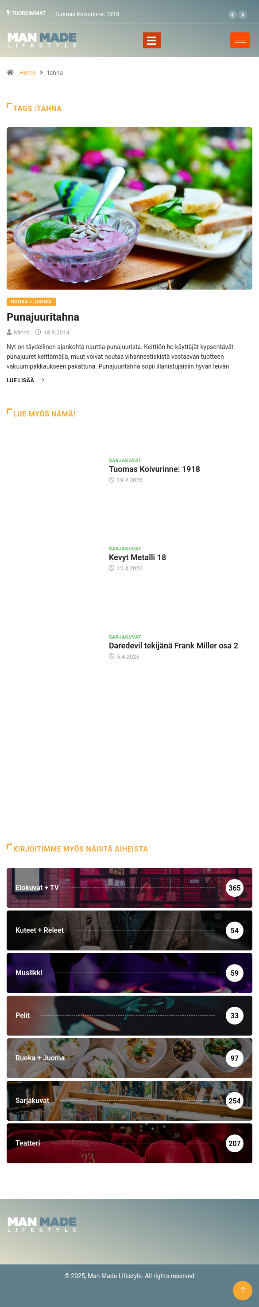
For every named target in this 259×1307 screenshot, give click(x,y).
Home (27, 72)
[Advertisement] (129, 772)
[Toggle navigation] (152, 40)
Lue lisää (25, 380)
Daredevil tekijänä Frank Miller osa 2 (173, 645)
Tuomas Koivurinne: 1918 (87, 14)
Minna (22, 332)
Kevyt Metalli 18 (137, 557)
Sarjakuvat (125, 460)
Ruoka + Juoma (31, 302)
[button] (232, 14)
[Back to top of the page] (243, 1290)
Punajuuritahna (43, 317)
